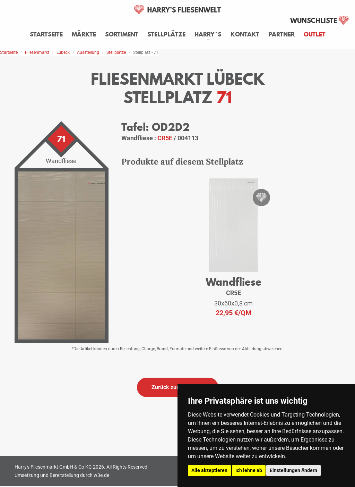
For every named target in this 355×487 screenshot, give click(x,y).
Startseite (46, 34)
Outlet (315, 34)
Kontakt (245, 34)
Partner (281, 34)
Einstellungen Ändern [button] (293, 470)
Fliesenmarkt (37, 52)
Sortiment (121, 34)
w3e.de (101, 475)
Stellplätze (166, 34)
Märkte (84, 34)
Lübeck (63, 52)
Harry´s (208, 34)
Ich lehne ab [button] (248, 470)
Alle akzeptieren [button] (209, 470)
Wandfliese (233, 281)
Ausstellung (88, 52)
